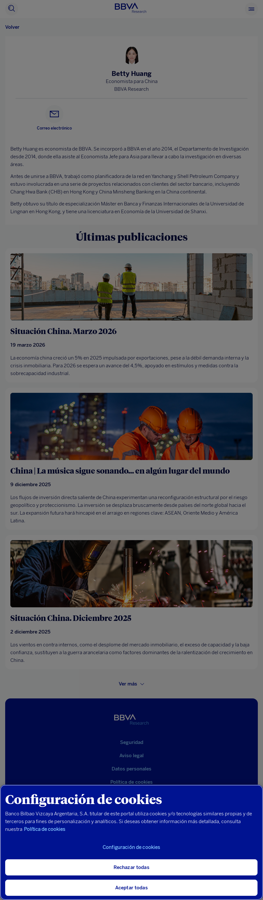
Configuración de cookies (131, 847)
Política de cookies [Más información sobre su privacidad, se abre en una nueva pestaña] (44, 829)
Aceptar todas (131, 888)
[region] (131, 842)
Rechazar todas (131, 867)
